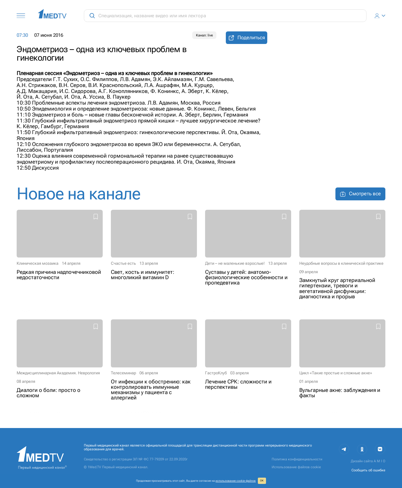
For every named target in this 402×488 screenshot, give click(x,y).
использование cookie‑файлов (235, 480)
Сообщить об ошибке (368, 470)
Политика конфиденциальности (297, 459)
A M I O (379, 461)
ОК (261, 480)
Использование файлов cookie (296, 467)
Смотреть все (360, 194)
